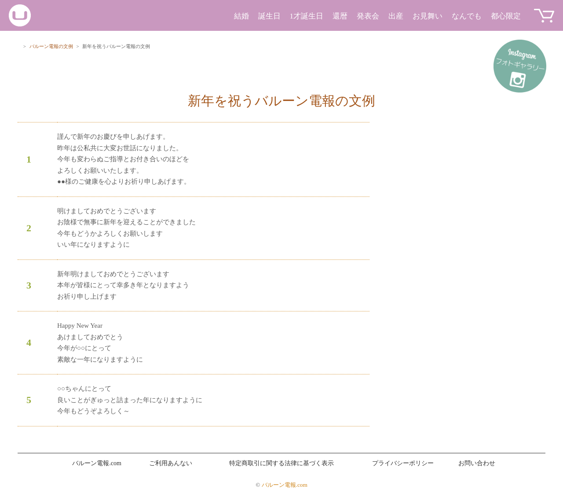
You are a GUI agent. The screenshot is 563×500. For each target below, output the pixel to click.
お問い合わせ (476, 463)
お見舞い (427, 16)
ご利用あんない (170, 463)
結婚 (241, 16)
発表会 (368, 16)
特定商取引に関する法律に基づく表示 (281, 463)
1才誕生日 (307, 16)
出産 (395, 16)
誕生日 (269, 16)
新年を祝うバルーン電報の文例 (281, 100)
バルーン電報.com (96, 463)
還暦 (340, 16)
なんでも (467, 16)
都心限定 (506, 16)
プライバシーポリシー (403, 463)
